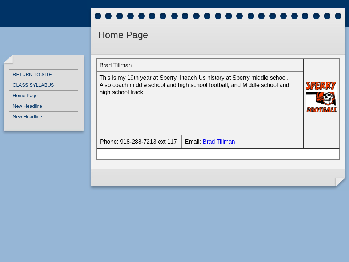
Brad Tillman (219, 142)
